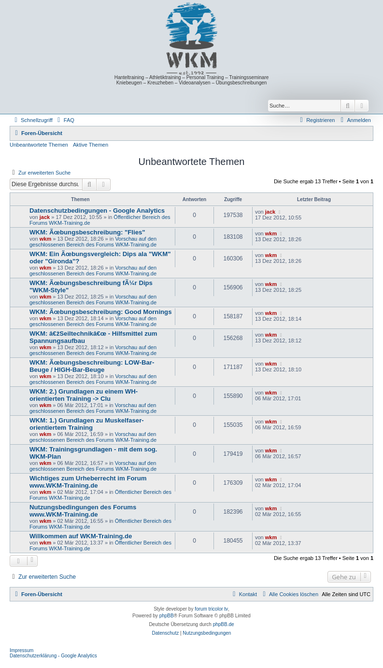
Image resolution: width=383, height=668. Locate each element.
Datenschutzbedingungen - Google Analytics (97, 210)
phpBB (166, 615)
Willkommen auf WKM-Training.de (80, 536)
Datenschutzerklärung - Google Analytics (53, 655)
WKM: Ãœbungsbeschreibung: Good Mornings (100, 311)
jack (45, 217)
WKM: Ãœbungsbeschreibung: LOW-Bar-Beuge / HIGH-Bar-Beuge (91, 366)
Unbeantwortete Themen (39, 145)
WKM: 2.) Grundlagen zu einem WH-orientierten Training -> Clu (83, 395)
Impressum (21, 650)
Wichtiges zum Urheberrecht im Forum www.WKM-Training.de (87, 482)
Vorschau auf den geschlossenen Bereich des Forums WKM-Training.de (92, 241)
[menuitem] (64, 120)
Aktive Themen (90, 145)
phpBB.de (223, 624)
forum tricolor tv (211, 609)
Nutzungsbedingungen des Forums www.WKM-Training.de (82, 511)
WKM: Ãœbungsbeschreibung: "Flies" (87, 232)
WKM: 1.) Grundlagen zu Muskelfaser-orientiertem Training (86, 424)
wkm (45, 239)
